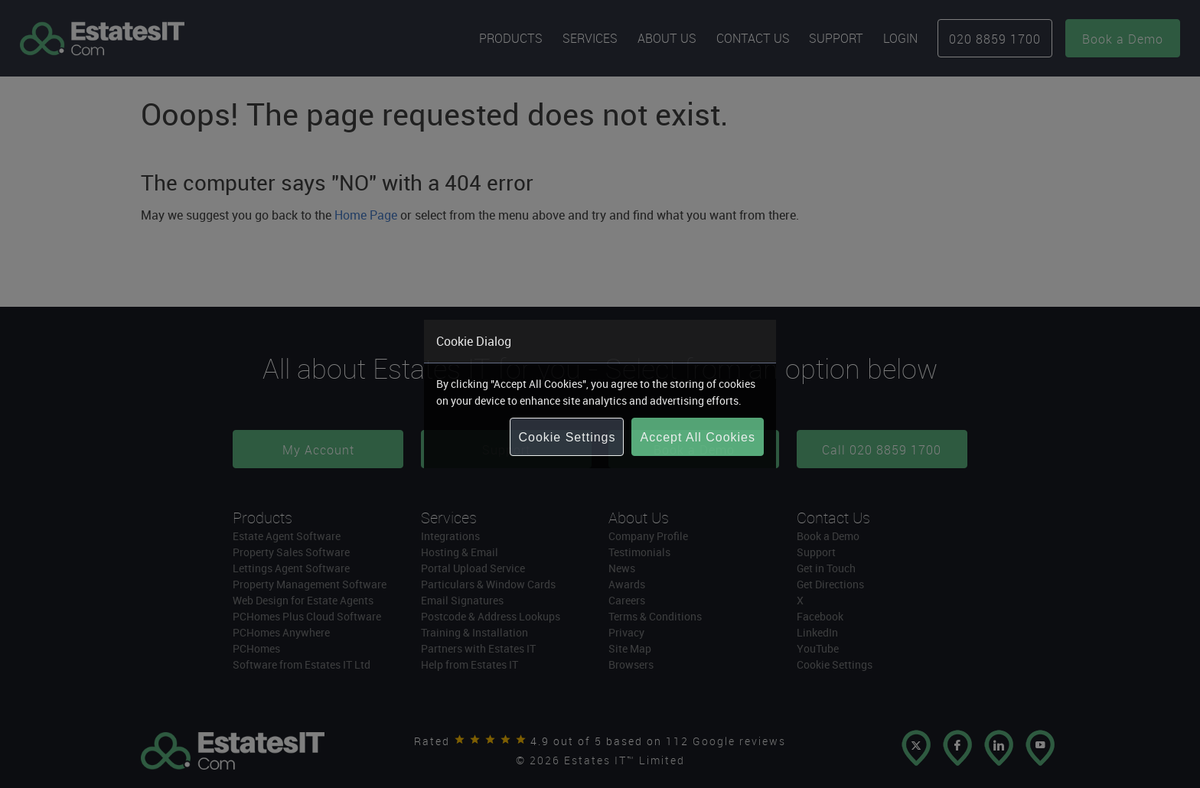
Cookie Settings (566, 437)
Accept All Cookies (697, 437)
